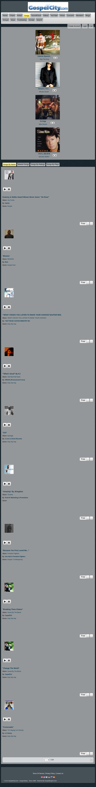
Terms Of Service (38, 773)
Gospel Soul (11, 265)
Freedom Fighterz (13, 553)
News (13, 20)
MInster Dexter (44, 92)
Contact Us (59, 773)
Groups (6, 20)
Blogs (88, 16)
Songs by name (9, 164)
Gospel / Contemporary (15, 559)
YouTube (54, 16)
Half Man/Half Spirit (13, 377)
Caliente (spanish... (44, 56)
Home (5, 16)
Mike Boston (43, 124)
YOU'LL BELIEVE (44, 154)
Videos (45, 16)
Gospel (9, 206)
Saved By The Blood (14, 612)
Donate (31, 20)
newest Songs (23, 164)
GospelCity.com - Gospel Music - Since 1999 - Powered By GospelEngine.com (32, 780)
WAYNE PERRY (44, 157)
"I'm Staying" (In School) (15, 730)
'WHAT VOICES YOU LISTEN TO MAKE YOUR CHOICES (26, 318)
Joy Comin (11, 200)
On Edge (43, 121)
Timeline (10, 495)
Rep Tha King (44, 59)
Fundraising (21, 20)
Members (79, 16)
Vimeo (62, 16)
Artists (19, 16)
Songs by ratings (38, 164)
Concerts (70, 16)
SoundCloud (36, 16)
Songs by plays (53, 164)
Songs (26, 16)
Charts (12, 16)
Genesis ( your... (44, 89)
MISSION (10, 259)
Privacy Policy (50, 773)
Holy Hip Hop (11, 324)
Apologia (10, 436)
